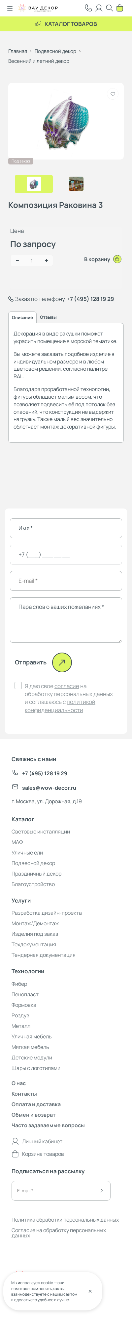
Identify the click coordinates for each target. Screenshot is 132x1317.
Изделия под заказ (35, 933)
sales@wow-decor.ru (44, 787)
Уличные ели (27, 852)
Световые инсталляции (41, 831)
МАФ (17, 842)
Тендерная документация (44, 954)
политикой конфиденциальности (60, 705)
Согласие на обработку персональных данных (59, 1233)
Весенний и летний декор (38, 61)
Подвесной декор (55, 51)
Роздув (20, 1015)
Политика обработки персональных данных (65, 1219)
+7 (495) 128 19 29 (90, 299)
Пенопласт (25, 994)
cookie (47, 1282)
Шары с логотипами (36, 1068)
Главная (17, 51)
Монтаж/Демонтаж (35, 923)
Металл (21, 1026)
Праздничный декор (36, 873)
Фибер (19, 983)
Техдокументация (34, 944)
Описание (22, 317)
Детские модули (32, 1057)
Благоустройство (33, 884)
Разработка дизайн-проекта (47, 912)
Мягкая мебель (30, 1047)
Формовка (24, 1004)
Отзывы (48, 317)
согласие (66, 686)
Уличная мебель (32, 1036)
